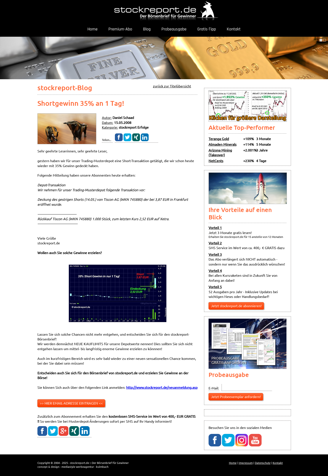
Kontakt (234, 29)
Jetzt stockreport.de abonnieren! (236, 306)
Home (92, 29)
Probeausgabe (174, 29)
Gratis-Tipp (206, 29)
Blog (147, 29)
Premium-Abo (120, 29)
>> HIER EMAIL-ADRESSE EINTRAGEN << (71, 403)
